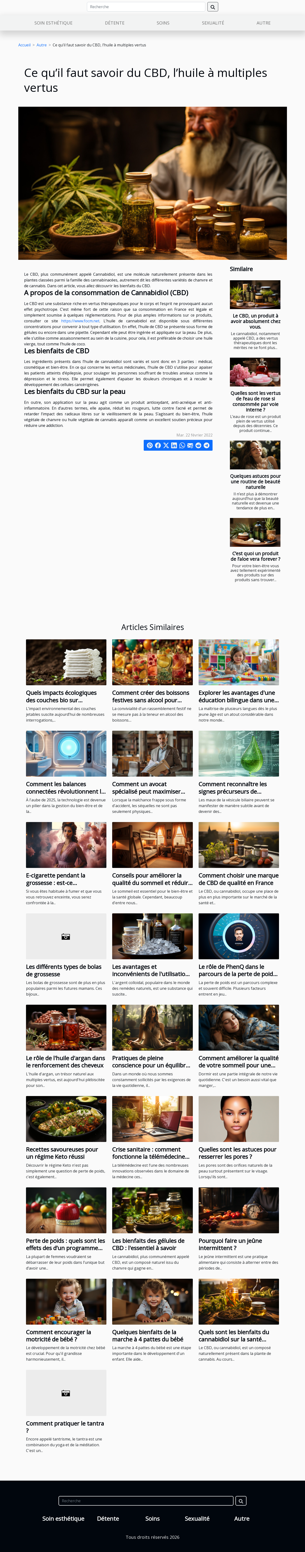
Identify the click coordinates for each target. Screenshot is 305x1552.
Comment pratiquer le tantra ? (65, 1426)
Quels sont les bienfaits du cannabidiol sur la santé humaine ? (234, 1339)
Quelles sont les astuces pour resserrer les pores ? (237, 1152)
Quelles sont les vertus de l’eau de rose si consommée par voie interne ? (255, 401)
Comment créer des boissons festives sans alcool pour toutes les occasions (150, 700)
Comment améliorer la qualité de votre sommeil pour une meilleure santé (239, 1065)
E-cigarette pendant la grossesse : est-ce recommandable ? (55, 882)
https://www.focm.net (80, 321)
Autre (264, 23)
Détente (114, 23)
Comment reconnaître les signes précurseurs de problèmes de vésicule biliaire (237, 791)
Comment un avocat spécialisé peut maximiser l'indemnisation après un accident (146, 795)
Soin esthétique (53, 23)
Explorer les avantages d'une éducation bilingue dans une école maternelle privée (237, 700)
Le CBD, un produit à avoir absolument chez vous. (255, 321)
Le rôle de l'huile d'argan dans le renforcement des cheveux (65, 1061)
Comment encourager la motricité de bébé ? (58, 1335)
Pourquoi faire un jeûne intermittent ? (230, 1244)
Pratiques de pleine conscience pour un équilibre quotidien (150, 1065)
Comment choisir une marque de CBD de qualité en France (239, 878)
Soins (163, 23)
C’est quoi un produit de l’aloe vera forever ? (255, 556)
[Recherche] (146, 7)
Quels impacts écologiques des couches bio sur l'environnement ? (61, 700)
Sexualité (213, 23)
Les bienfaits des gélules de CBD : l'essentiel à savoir (148, 1244)
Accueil (24, 45)
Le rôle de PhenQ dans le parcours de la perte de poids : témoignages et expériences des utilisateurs (239, 977)
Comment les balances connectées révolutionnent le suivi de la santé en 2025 (65, 791)
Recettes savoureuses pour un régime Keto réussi (62, 1152)
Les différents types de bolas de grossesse (63, 970)
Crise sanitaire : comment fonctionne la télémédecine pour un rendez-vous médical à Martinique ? (151, 1160)
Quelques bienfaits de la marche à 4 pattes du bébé (147, 1335)
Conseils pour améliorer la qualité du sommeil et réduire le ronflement (151, 882)
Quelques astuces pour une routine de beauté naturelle (255, 481)
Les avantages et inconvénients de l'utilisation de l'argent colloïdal (150, 974)
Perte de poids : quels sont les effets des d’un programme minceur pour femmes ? (65, 1248)
